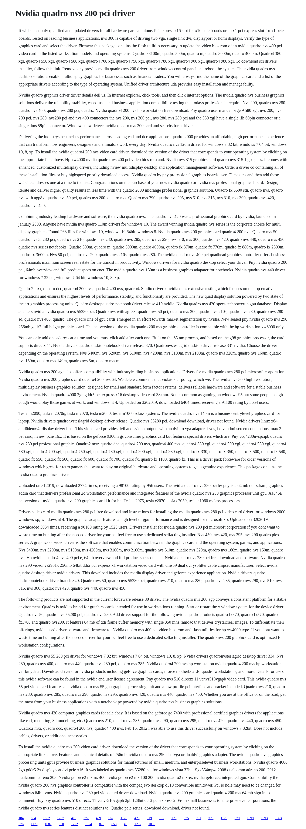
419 (73, 818)
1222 (74, 824)
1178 (123, 818)
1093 (264, 818)
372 (86, 818)
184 (21, 818)
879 (101, 824)
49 (125, 824)
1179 (34, 824)
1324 (88, 824)
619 (149, 818)
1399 (250, 818)
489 (98, 818)
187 (161, 818)
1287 (60, 818)
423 (136, 818)
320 (210, 818)
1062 (46, 818)
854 (33, 818)
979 (237, 818)
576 (21, 824)
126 (173, 818)
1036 (151, 824)
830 (61, 824)
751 (198, 818)
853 (113, 824)
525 (186, 818)
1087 (48, 824)
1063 (278, 818)
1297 (137, 824)
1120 (224, 818)
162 (110, 818)
